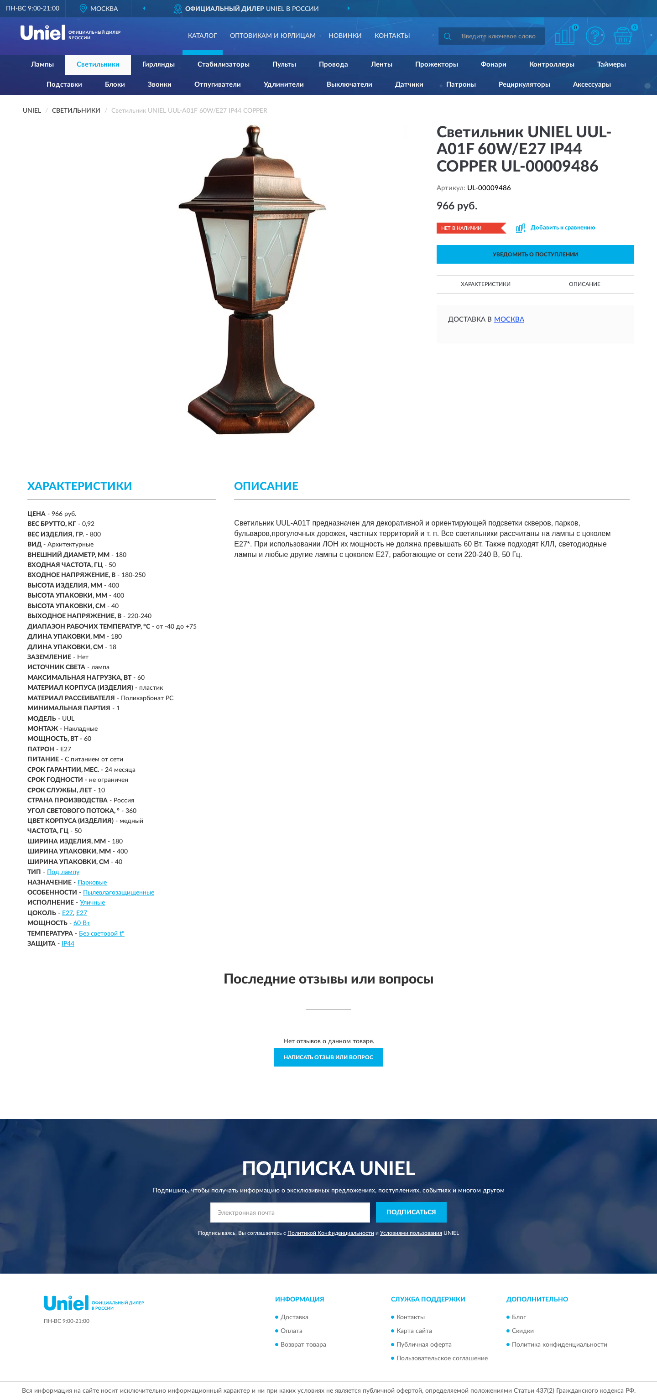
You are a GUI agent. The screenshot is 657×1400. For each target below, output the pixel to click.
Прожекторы (436, 64)
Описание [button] (584, 284)
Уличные (92, 903)
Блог (519, 1317)
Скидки (523, 1331)
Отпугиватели (217, 84)
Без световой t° (102, 934)
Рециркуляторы (524, 84)
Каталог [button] (202, 36)
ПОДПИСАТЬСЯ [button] (411, 1212)
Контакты (392, 36)
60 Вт (81, 923)
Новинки (345, 36)
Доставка (294, 1317)
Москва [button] (509, 319)
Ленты (381, 64)
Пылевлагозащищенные (118, 893)
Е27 (81, 913)
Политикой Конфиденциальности (330, 1233)
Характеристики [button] (486, 284)
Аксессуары (592, 84)
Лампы (42, 64)
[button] (595, 35)
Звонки (160, 84)
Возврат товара (303, 1345)
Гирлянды (158, 64)
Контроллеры (551, 64)
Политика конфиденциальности (559, 1345)
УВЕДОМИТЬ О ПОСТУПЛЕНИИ (535, 254)
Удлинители (284, 84)
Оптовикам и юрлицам (273, 36)
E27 (67, 913)
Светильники (98, 64)
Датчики (409, 84)
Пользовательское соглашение (442, 1358)
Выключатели (349, 84)
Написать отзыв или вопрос (328, 1057)
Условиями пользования (411, 1233)
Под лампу (63, 872)
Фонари (493, 64)
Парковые (92, 883)
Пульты (284, 64)
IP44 (68, 944)
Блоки (115, 84)
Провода (333, 64)
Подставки (64, 84)
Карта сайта (414, 1331)
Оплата (291, 1331)
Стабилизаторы (224, 64)
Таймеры (611, 64)
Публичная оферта (424, 1345)
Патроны (461, 84)
